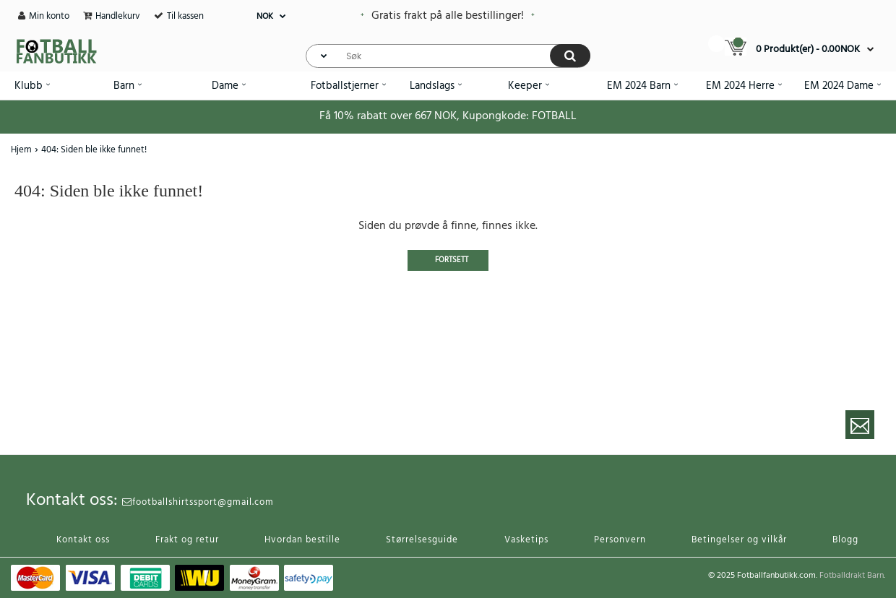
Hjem (21, 150)
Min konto (49, 16)
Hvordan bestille (302, 540)
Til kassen (185, 16)
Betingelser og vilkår (739, 540)
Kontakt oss (83, 540)
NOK (265, 16)
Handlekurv (117, 16)
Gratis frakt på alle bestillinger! (447, 16)
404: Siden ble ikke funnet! (94, 150)
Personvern (620, 540)
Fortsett (451, 260)
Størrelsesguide (422, 540)
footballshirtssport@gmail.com (198, 502)
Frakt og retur (187, 540)
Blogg (845, 540)
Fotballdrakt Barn (851, 575)
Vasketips (526, 540)
